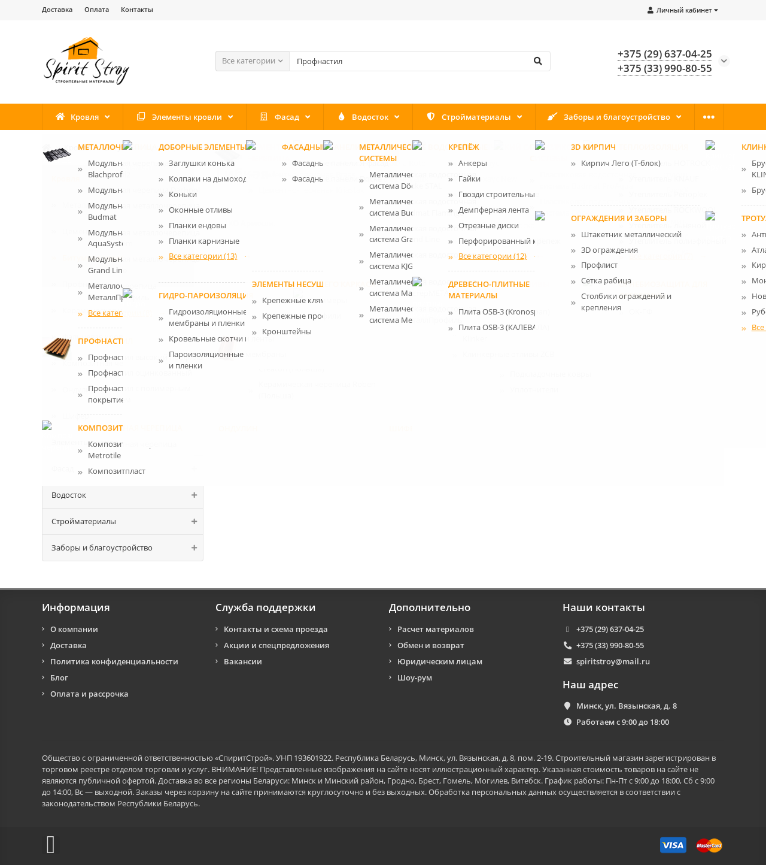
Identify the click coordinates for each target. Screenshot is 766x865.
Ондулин (78, 389)
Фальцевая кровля (96, 336)
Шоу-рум (414, 677)
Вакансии (243, 661)
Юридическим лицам (439, 661)
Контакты (137, 9)
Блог (59, 677)
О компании (74, 629)
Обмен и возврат (430, 645)
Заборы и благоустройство (609, 116)
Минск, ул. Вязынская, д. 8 (626, 705)
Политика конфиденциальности (114, 661)
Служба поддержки (265, 607)
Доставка (57, 9)
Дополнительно (429, 607)
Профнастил (85, 284)
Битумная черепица (141, 147)
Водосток (362, 116)
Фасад (279, 116)
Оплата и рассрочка (89, 693)
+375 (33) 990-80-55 (610, 645)
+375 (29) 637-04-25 (610, 629)
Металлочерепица (96, 204)
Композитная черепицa (106, 363)
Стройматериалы (468, 116)
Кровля (77, 116)
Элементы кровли (179, 116)
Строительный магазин (599, 757)
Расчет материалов (435, 629)
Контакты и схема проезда (276, 629)
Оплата (96, 9)
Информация (76, 607)
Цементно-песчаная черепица (119, 231)
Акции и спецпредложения (276, 645)
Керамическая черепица (108, 310)
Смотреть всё (690, 264)
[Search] (420, 61)
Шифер (75, 415)
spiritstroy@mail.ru (613, 661)
